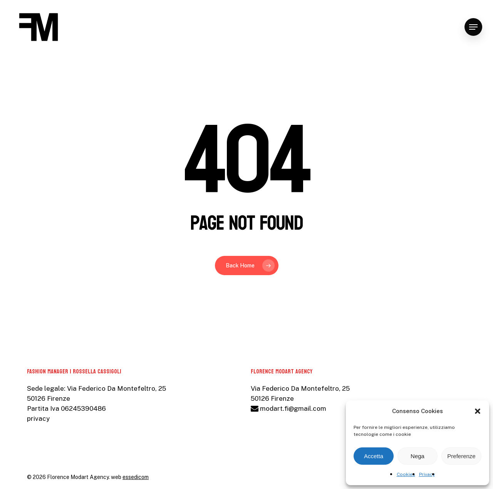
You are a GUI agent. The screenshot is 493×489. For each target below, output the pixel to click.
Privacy (427, 474)
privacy (38, 418)
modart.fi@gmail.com (288, 408)
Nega (417, 456)
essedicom (135, 477)
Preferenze (461, 456)
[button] (477, 411)
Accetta (373, 456)
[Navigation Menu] (473, 27)
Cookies (406, 474)
